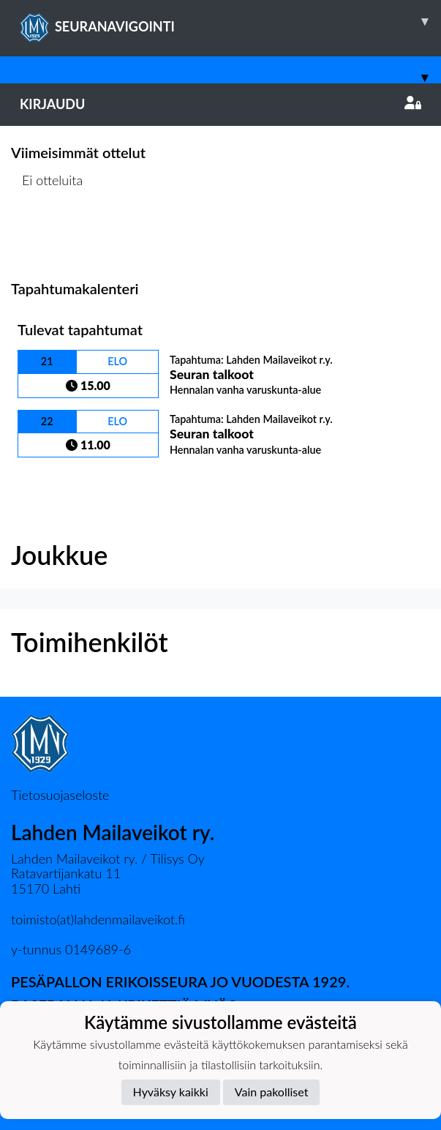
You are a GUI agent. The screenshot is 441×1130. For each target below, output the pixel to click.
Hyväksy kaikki (170, 1092)
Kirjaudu (220, 104)
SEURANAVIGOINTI (230, 21)
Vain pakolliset (272, 1092)
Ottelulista (47, 236)
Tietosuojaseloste (60, 795)
